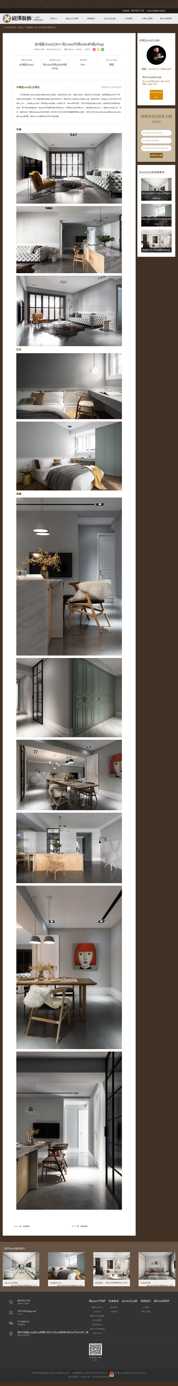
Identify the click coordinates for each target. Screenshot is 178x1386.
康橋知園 (84, 1226)
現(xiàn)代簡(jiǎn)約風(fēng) (45, 27)
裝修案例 (91, 19)
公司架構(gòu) (97, 1325)
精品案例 (113, 1307)
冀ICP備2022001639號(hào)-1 (96, 1373)
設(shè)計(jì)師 (109, 19)
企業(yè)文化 (97, 1333)
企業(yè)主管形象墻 (97, 1329)
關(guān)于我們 (72, 19)
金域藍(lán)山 (66, 1283)
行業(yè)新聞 (147, 19)
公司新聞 (128, 19)
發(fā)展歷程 (97, 1320)
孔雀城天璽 (156, 1283)
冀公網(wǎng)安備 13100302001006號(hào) (127, 1373)
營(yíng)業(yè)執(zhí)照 (101, 1377)
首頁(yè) (53, 19)
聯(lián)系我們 (166, 19)
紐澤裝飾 (21, 18)
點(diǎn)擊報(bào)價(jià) (156, 11)
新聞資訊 (146, 1301)
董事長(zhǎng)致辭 (97, 1316)
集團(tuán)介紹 (97, 1307)
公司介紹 (97, 1312)
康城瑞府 (26, 1226)
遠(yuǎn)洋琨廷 (21, 1283)
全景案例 (113, 1312)
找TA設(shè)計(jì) (156, 94)
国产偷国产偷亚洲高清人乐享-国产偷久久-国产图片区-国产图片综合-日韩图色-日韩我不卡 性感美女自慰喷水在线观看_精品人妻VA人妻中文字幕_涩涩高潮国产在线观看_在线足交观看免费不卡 (89, 4)
